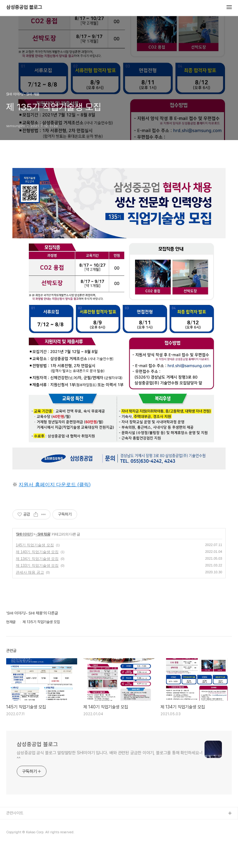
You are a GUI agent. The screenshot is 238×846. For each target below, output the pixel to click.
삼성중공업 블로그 (24, 7)
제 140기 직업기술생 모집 (37, 552)
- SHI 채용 (43, 534)
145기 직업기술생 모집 (35, 545)
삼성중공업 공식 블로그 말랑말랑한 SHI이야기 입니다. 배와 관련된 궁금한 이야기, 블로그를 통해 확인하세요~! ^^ (109, 755)
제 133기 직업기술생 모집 (37, 565)
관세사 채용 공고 (30, 572)
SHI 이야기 (24, 534)
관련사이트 (14, 813)
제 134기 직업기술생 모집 (37, 559)
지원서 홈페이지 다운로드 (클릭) (54, 484)
